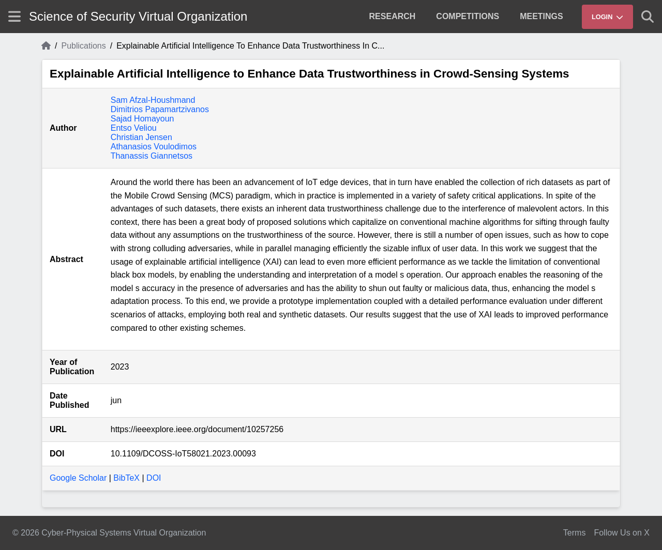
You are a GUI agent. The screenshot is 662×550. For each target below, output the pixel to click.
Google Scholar (78, 477)
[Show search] (647, 16)
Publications (83, 45)
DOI (153, 477)
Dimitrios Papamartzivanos (160, 109)
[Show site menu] (14, 16)
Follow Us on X (622, 532)
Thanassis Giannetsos (151, 155)
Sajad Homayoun (142, 118)
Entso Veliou (134, 128)
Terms (574, 532)
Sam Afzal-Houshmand (153, 100)
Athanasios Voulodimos (154, 146)
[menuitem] (392, 16)
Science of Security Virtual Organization (138, 16)
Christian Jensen (141, 137)
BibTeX (126, 477)
